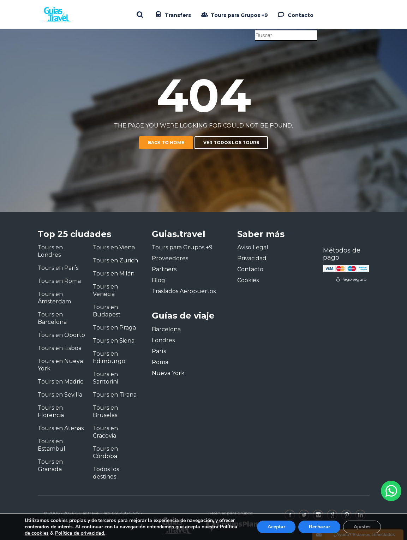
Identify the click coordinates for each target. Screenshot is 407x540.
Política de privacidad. (80, 533)
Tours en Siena (113, 340)
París (159, 351)
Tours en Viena (114, 247)
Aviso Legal (252, 247)
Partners (164, 269)
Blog (158, 280)
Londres (163, 340)
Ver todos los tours (231, 142)
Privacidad (252, 258)
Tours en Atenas (61, 428)
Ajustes (361, 526)
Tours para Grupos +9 (233, 14)
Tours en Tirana (115, 394)
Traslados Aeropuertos (184, 291)
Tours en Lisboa (60, 348)
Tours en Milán (113, 273)
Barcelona (166, 329)
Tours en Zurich (115, 260)
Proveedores (170, 258)
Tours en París (58, 268)
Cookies (248, 280)
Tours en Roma (59, 281)
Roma (160, 362)
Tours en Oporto (61, 335)
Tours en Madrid (61, 381)
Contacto (294, 14)
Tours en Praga (114, 327)
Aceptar (275, 526)
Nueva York (168, 373)
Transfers (172, 14)
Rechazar (318, 526)
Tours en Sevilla (60, 394)
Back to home (166, 142)
